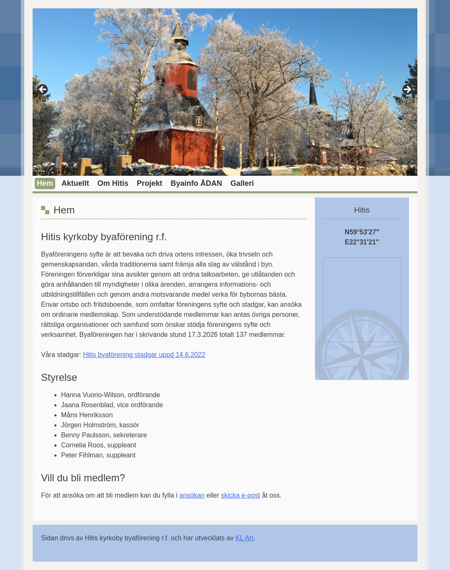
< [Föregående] (43, 90)
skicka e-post (240, 495)
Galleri (242, 183)
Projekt (149, 183)
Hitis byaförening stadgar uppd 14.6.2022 (144, 354)
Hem (45, 183)
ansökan (192, 495)
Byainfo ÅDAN (196, 183)
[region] (225, 92)
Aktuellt (75, 183)
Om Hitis (112, 183)
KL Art (244, 538)
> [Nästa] (407, 90)
